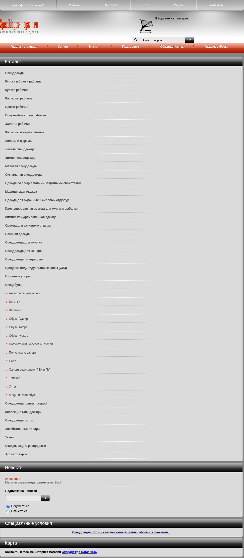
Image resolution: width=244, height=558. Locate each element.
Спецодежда (14, 73)
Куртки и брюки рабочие (23, 81)
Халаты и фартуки (19, 141)
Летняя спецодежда (19, 149)
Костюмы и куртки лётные (24, 132)
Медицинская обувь (22, 395)
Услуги (63, 46)
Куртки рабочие (16, 90)
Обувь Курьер (18, 335)
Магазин (95, 46)
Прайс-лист (130, 46)
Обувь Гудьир (18, 318)
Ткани (9, 437)
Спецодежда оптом (19, 420)
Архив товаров (16, 454)
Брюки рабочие (16, 107)
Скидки (179, 5)
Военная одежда (17, 234)
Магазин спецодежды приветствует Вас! (33, 482)
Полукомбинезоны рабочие (25, 115)
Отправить (45, 498)
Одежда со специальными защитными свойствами (43, 183)
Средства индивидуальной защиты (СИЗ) (36, 268)
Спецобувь (13, 285)
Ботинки (14, 302)
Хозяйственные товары (22, 429)
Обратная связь (172, 46)
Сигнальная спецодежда (23, 174)
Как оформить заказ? (28, 5)
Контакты (216, 5)
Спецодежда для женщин (24, 251)
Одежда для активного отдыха (28, 225)
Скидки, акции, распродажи (25, 446)
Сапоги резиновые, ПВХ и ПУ (29, 369)
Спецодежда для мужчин (23, 242)
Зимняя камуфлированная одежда (31, 217)
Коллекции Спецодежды (23, 412)
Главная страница (23, 46)
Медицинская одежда (21, 191)
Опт (146, 5)
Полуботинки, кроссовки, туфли (31, 344)
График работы (216, 46)
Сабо (12, 361)
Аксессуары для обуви (24, 293)
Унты (12, 386)
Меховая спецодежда (21, 166)
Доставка (112, 5)
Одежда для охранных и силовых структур (37, 200)
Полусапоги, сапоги (22, 352)
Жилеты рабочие (17, 124)
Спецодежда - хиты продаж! (26, 403)
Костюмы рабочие (18, 98)
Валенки (15, 310)
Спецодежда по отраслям (24, 259)
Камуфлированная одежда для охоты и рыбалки (41, 208)
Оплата (74, 5)
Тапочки (14, 378)
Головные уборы (18, 276)
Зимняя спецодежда (20, 157)
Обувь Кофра (18, 327)
